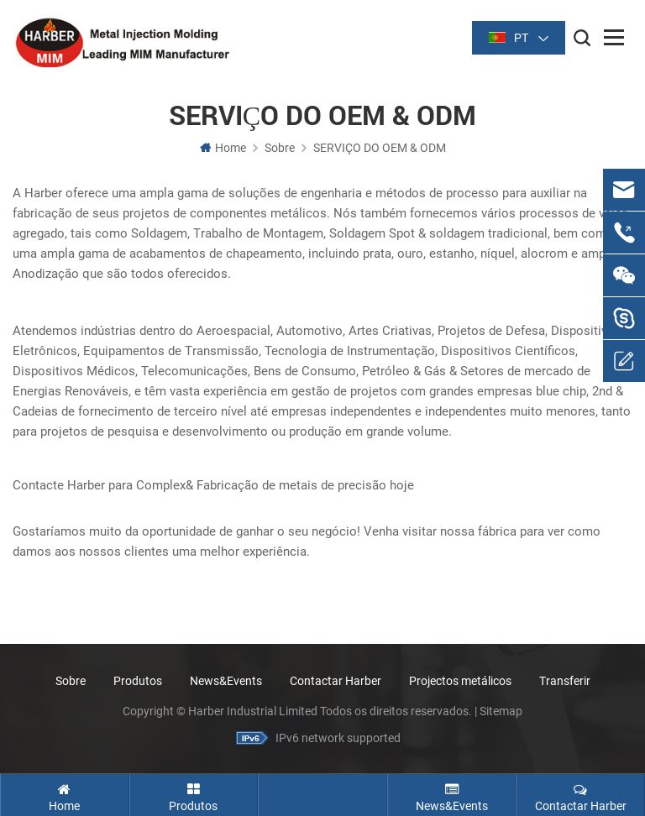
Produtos (137, 681)
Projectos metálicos (460, 681)
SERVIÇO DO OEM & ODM (379, 147)
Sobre (280, 147)
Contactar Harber (335, 681)
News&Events (226, 681)
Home (223, 147)
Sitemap (501, 711)
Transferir (564, 681)
